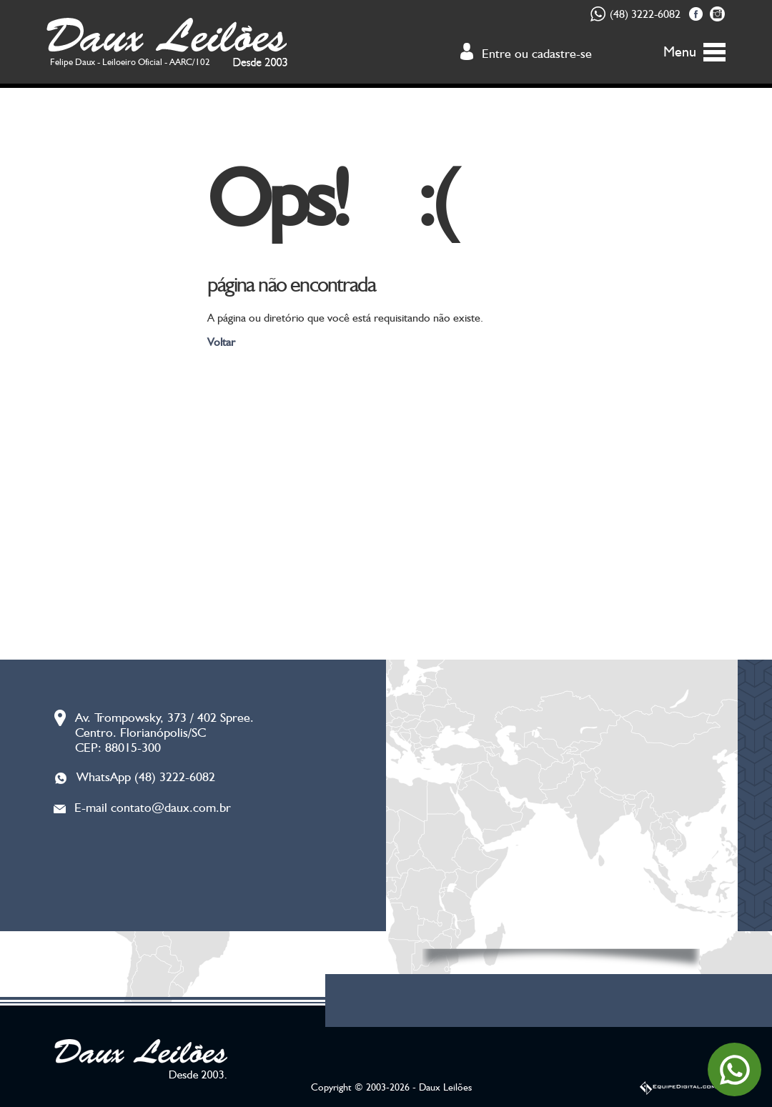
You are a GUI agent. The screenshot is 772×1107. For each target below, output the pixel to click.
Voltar (221, 342)
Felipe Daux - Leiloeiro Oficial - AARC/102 (130, 61)
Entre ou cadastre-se (537, 53)
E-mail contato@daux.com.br (152, 807)
